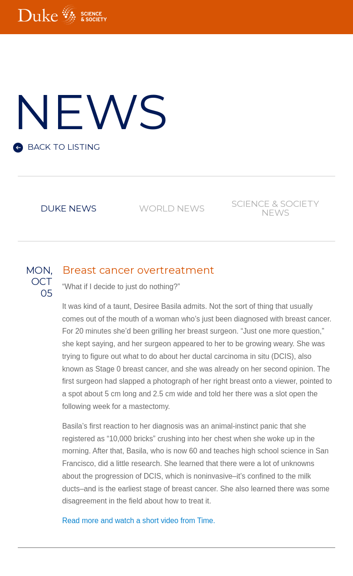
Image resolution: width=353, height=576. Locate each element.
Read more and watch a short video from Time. (138, 521)
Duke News (68, 208)
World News (172, 208)
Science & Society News (275, 209)
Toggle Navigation (328, 12)
